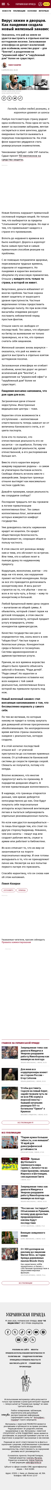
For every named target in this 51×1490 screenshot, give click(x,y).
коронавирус (8, 890)
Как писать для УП (18, 1363)
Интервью (44, 11)
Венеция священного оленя (33, 1234)
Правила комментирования (16, 942)
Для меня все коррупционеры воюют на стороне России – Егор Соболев (34, 1074)
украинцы (22, 890)
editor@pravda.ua (33, 1462)
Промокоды (25, 1367)
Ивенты (34, 1350)
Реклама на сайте (20, 1350)
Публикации (19, 11)
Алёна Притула (36, 1460)
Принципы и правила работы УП (25, 1360)
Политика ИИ (14, 1356)
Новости (6, 11)
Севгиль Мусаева (34, 1458)
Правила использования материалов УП (25, 1353)
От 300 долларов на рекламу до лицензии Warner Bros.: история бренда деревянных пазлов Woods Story (33, 1255)
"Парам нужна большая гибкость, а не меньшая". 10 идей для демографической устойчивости (35, 1143)
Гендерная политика (32, 1356)
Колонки (32, 11)
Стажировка (35, 1363)
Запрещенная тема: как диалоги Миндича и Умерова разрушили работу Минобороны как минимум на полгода (35, 1053)
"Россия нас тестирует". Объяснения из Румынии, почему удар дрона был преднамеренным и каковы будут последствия (35, 1215)
